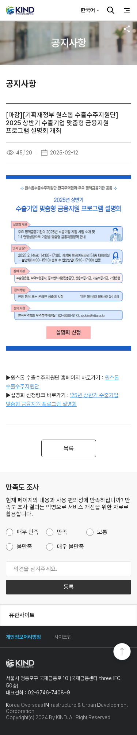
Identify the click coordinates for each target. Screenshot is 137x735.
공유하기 (126, 29)
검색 (110, 10)
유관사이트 (22, 615)
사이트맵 (63, 637)
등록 (69, 586)
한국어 (88, 10)
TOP (122, 652)
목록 (69, 448)
